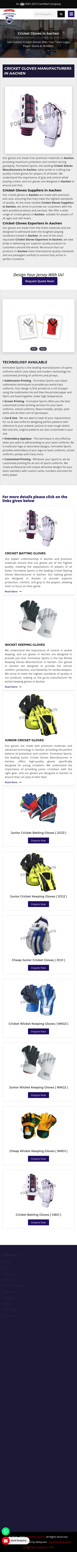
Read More (13, 591)
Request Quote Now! (39, 281)
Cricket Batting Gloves (25, 553)
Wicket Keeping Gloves (25, 645)
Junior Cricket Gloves (24, 740)
